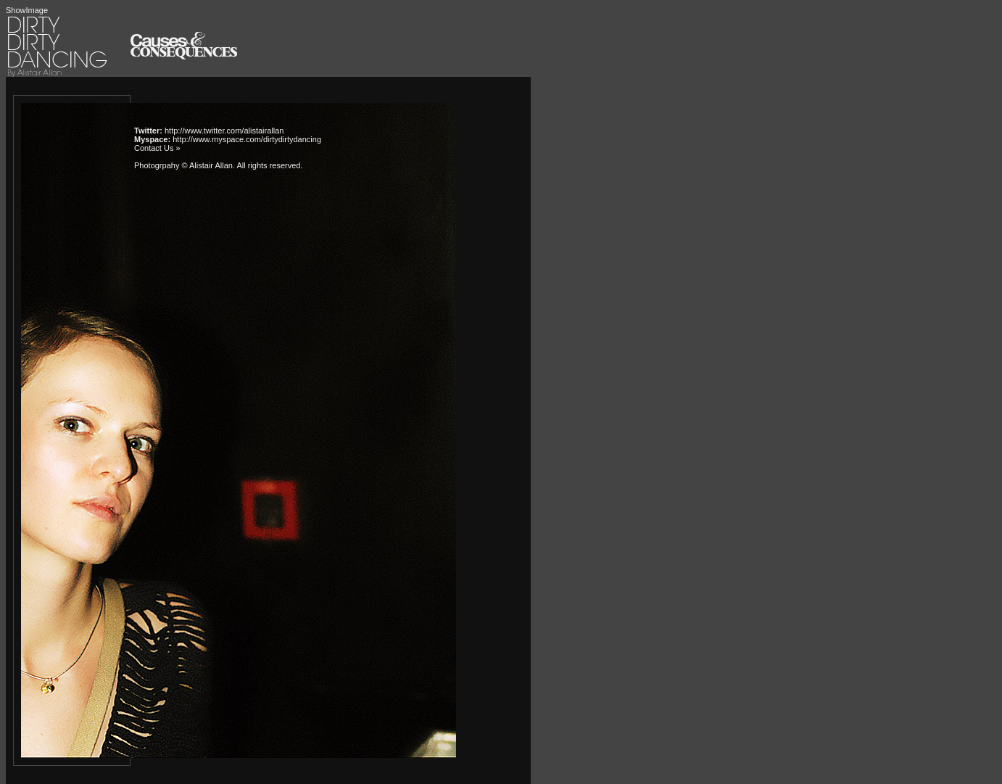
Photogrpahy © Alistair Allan (183, 165)
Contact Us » (157, 148)
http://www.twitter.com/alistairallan (224, 130)
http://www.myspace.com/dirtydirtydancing (247, 139)
